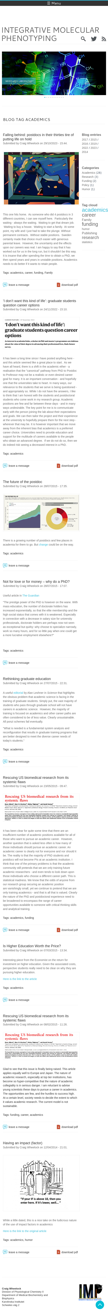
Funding (87, 181)
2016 (85, 143)
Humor (86, 189)
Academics (88, 172)
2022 (85, 147)
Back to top (100, 1305)
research (90, 237)
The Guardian (30, 595)
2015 (94, 139)
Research (88, 176)
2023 (94, 147)
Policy (85, 185)
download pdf (70, 284)
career (29, 272)
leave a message (19, 284)
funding (38, 272)
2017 (85, 139)
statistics (87, 242)
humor (29, 1239)
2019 (94, 143)
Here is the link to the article (20, 979)
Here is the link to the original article (24, 1231)
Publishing (89, 233)
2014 (85, 151)
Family (48, 272)
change (43, 544)
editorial (18, 692)
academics (16, 272)
